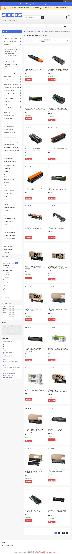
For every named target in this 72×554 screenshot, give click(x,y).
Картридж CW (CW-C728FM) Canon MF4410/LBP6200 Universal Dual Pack (34, 389)
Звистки (6, 176)
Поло (5, 196)
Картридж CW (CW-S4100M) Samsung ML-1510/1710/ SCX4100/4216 (35, 149)
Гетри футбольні (8, 121)
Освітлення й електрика (10, 41)
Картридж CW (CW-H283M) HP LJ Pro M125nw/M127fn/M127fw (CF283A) (58, 188)
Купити (29, 79)
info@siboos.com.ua (9, 377)
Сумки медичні (8, 249)
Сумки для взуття (8, 246)
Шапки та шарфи (8, 221)
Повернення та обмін (37, 26)
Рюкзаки (6, 252)
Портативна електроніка (11, 73)
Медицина (6, 171)
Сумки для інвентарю (9, 241)
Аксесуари (6, 44)
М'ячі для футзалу (8, 129)
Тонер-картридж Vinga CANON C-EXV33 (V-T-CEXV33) (34, 69)
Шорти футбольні (8, 118)
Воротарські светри (9, 144)
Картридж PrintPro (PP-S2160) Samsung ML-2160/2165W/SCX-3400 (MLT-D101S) (57, 309)
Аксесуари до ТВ (8, 79)
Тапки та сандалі (8, 216)
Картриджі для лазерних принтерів (11, 61)
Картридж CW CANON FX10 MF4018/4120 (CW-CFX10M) (55, 430)
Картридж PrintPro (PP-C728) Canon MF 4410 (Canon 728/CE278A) (58, 470)
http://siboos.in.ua (8, 375)
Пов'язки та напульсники (10, 227)
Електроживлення (9, 53)
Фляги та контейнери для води (10, 162)
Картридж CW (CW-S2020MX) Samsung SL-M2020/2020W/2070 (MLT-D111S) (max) (58, 350)
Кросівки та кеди (8, 213)
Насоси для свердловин (11, 64)
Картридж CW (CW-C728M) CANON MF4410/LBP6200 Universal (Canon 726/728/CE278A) (57, 512)
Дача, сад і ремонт (9, 81)
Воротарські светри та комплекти (10, 138)
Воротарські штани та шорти (11, 142)
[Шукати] (42, 17)
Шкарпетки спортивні (9, 218)
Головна (5, 26)
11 (63, 532)
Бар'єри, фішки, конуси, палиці (11, 150)
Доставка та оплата (23, 26)
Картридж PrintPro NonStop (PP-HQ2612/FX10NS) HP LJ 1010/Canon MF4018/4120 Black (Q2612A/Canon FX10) (57, 268)
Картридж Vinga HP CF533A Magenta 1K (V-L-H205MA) (34, 188)
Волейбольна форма (9, 235)
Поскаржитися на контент (40, 552)
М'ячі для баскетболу (9, 232)
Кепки (5, 224)
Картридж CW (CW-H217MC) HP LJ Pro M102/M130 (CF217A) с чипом (35, 227)
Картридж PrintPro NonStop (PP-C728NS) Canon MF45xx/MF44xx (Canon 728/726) (35, 267)
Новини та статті (57, 26)
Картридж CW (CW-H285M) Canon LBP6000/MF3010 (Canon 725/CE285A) (35, 109)
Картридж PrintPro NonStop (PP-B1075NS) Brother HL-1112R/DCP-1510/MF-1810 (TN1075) (34, 309)
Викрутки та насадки (9, 90)
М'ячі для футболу (9, 126)
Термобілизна (7, 210)
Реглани (6, 185)
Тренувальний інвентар (10, 153)
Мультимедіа (8, 68)
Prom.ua (43, 551)
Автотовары (7, 76)
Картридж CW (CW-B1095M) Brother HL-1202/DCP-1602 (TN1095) (57, 227)
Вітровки (6, 204)
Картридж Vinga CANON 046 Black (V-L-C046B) (58, 149)
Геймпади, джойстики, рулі (11, 95)
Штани (6, 202)
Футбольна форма (9, 115)
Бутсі (5, 104)
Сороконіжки (7, 112)
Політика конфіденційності (52, 552)
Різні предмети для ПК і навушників (11, 56)
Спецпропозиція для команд (11, 123)
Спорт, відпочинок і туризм (11, 84)
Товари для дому (8, 107)
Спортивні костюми (9, 179)
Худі (5, 188)
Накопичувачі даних (10, 59)
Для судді (6, 174)
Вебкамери (8, 71)
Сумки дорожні (8, 244)
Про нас (12, 26)
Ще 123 (6, 285)
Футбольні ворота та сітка (11, 147)
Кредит (47, 26)
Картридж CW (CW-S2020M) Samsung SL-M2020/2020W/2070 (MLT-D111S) (58, 69)
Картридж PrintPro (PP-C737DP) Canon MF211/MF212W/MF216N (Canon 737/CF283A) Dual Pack (35, 471)
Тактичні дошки (8, 168)
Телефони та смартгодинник (11, 87)
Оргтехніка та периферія (48, 31)
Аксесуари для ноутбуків (11, 51)
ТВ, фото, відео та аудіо (10, 38)
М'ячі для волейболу (9, 238)
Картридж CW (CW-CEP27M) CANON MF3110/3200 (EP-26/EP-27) (34, 511)
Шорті (5, 199)
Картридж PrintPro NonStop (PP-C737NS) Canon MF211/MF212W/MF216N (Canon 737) (58, 390)
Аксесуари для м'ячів (9, 132)
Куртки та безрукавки (9, 207)
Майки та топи (8, 193)
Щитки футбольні (8, 158)
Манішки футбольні (9, 165)
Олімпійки (6, 182)
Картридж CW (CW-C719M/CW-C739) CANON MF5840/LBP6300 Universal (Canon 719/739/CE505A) (58, 110)
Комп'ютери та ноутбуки (34, 31)
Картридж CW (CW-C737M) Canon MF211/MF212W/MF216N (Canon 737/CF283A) (33, 350)
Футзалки (6, 109)
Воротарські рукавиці (9, 135)
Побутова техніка (8, 98)
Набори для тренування (10, 156)
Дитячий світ (7, 101)
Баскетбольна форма (9, 230)
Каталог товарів (7, 35)
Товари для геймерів (9, 93)
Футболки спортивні (9, 190)
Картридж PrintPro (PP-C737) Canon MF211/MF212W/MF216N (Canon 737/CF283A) (34, 431)
